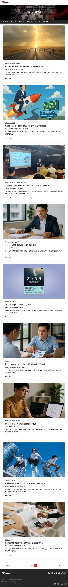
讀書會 (12, 301)
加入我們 (63, 573)
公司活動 (12, 182)
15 (45, 566)
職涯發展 (45, 21)
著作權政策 (13, 584)
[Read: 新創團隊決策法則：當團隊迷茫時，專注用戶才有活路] (34, 43)
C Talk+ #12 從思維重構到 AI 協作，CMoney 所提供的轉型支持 (28, 185)
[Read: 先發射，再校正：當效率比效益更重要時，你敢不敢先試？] (34, 102)
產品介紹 (57, 573)
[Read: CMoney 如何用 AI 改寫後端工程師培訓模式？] (34, 400)
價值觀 (12, 242)
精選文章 (5, 21)
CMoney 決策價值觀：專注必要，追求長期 (20, 245)
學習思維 (29, 21)
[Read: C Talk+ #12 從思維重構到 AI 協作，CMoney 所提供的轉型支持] (34, 162)
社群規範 (19, 584)
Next (61, 566)
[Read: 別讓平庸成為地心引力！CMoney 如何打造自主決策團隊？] (34, 460)
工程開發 (18, 182)
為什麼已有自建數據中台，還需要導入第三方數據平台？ (25, 543)
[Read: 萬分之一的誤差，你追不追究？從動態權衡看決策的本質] (34, 340)
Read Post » (8, 78)
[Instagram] (58, 584)
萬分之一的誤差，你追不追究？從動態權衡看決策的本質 (25, 364)
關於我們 (50, 573)
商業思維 (21, 21)
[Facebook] (55, 584)
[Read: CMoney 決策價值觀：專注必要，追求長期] (34, 221)
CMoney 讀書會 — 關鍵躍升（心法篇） (19, 304)
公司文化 (7, 123)
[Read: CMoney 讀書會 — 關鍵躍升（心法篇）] (34, 281)
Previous (7, 566)
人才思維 (37, 21)
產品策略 (12, 63)
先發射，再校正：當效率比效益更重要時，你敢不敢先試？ (25, 126)
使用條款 (9, 584)
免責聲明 (23, 584)
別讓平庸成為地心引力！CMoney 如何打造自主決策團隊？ (26, 483)
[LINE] (65, 584)
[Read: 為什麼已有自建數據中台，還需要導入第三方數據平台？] (34, 519)
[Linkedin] (62, 584)
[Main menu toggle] (64, 2)
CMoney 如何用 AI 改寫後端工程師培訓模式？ (21, 424)
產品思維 (13, 21)
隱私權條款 (3, 584)
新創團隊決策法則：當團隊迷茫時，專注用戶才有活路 (24, 66)
